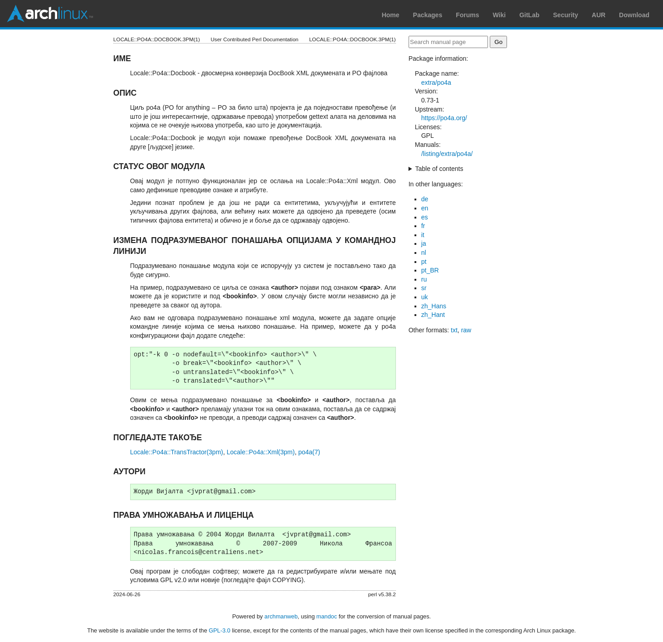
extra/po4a (436, 82)
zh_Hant (433, 314)
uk (424, 297)
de (425, 199)
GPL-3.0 (219, 630)
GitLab (529, 15)
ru (424, 279)
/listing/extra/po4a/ (447, 153)
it (422, 234)
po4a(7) (309, 452)
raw (466, 330)
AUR (598, 15)
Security (565, 15)
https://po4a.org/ (444, 118)
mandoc (327, 616)
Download (634, 15)
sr (424, 288)
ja (423, 243)
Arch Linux (50, 14)
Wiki (499, 15)
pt (424, 261)
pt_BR (430, 270)
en (425, 208)
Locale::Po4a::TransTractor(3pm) (176, 452)
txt (454, 330)
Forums (467, 15)
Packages (428, 15)
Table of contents (439, 168)
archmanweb (280, 616)
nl (423, 252)
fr (423, 225)
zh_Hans (433, 306)
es (424, 217)
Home (391, 15)
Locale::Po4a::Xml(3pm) (261, 452)
